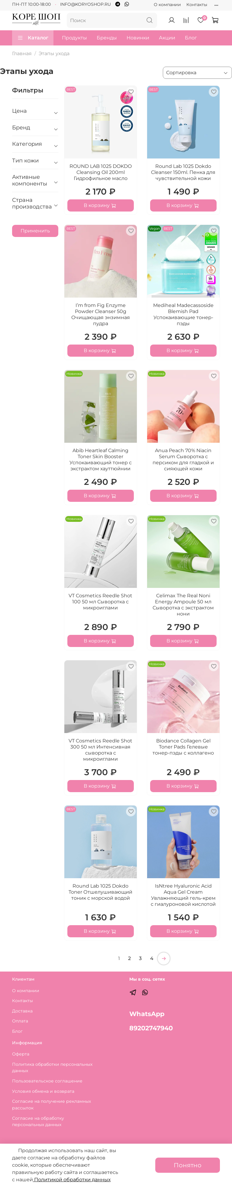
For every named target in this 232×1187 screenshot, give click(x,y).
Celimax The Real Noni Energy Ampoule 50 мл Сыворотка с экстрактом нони (183, 605)
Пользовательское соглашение (47, 1081)
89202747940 (151, 1028)
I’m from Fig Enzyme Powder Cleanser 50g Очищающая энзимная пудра (100, 314)
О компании (167, 4)
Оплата (20, 1021)
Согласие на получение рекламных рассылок (51, 1105)
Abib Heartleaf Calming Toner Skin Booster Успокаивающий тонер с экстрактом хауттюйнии (100, 460)
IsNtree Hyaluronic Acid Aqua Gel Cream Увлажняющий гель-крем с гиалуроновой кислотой (183, 895)
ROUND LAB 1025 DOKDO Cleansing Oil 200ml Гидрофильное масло (100, 172)
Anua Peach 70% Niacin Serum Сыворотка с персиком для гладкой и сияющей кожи (183, 460)
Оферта (20, 1054)
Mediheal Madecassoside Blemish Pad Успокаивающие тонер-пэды (183, 314)
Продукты (74, 38)
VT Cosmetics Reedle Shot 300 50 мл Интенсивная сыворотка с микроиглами (100, 750)
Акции (167, 38)
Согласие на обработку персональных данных (38, 1121)
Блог (191, 38)
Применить (35, 231)
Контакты (196, 4)
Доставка (22, 1011)
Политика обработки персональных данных (52, 1068)
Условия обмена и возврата (43, 1091)
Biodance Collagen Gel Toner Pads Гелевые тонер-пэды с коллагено (183, 747)
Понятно (187, 1165)
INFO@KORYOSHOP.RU (85, 4)
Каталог (32, 38)
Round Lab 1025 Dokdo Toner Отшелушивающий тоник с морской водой (100, 892)
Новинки (138, 38)
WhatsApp (146, 1014)
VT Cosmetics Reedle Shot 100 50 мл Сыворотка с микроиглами (100, 602)
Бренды (107, 38)
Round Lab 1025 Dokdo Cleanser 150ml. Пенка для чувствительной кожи (183, 172)
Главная (22, 53)
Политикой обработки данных (72, 1179)
